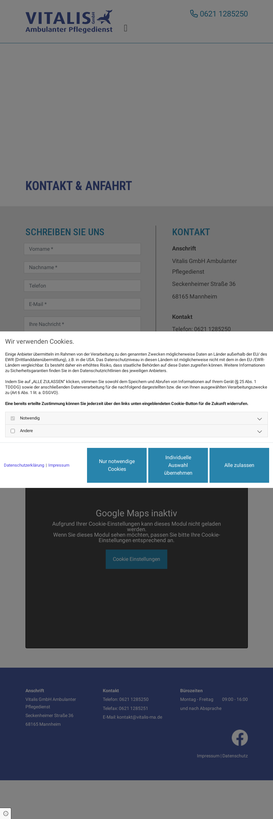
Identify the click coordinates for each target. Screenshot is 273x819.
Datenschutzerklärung (24, 465)
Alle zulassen (239, 465)
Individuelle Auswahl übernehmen (178, 465)
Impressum (58, 465)
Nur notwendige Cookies (117, 465)
